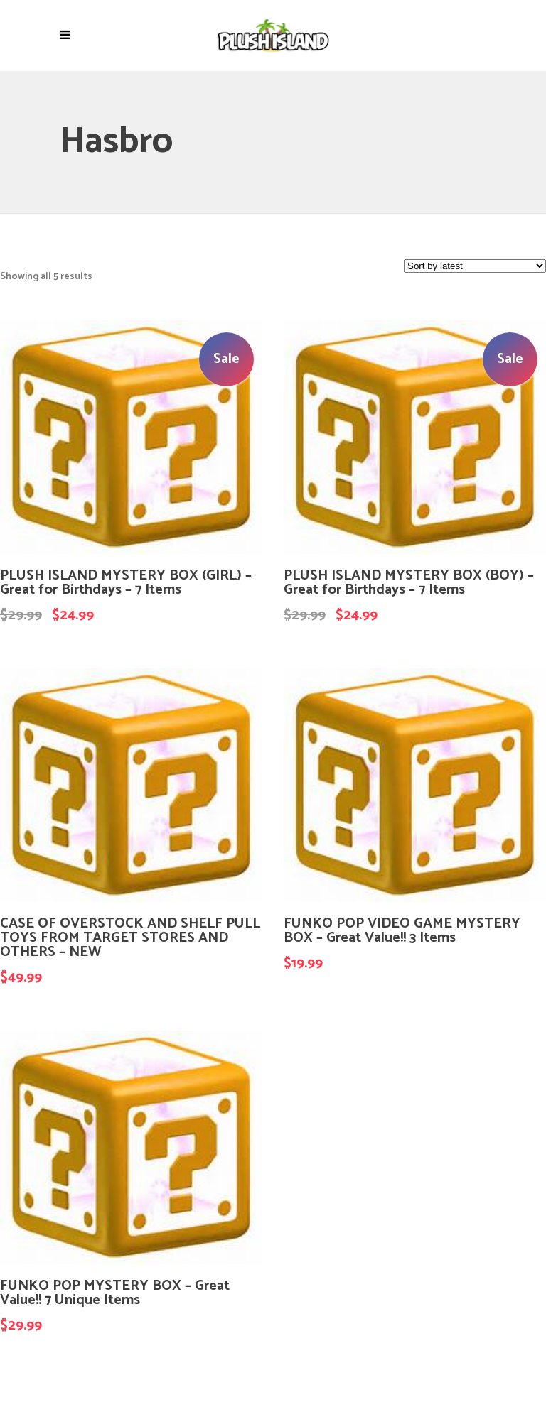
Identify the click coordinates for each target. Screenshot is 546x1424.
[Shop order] (475, 266)
